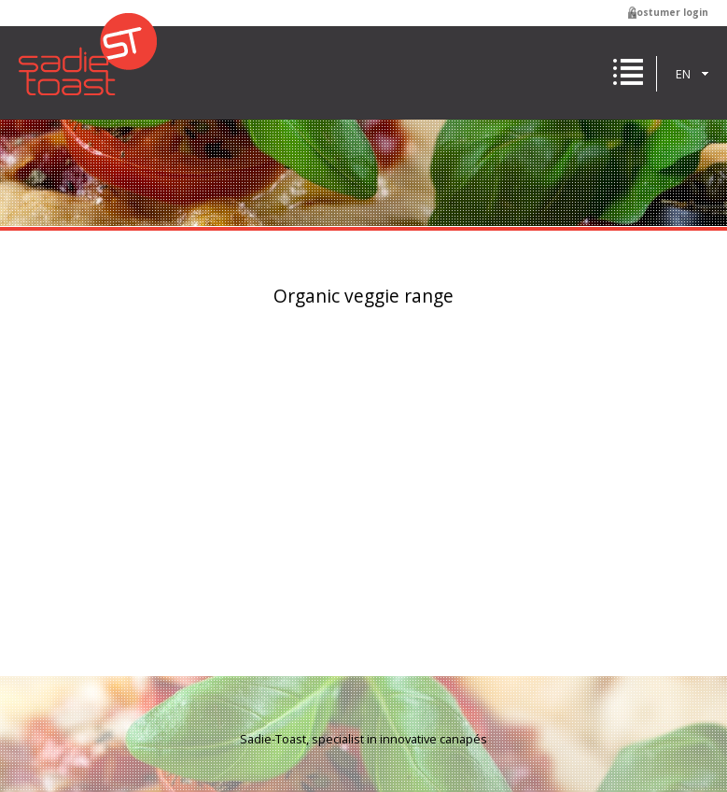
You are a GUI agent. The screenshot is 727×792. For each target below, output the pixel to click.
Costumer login (669, 12)
